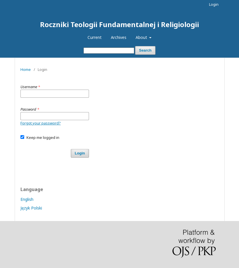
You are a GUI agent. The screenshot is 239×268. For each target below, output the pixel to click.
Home (25, 69)
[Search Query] (109, 51)
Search (145, 50)
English (26, 199)
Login (214, 4)
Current (95, 37)
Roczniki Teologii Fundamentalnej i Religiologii (119, 24)
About (142, 37)
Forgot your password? (40, 123)
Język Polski (31, 208)
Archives (118, 37)
